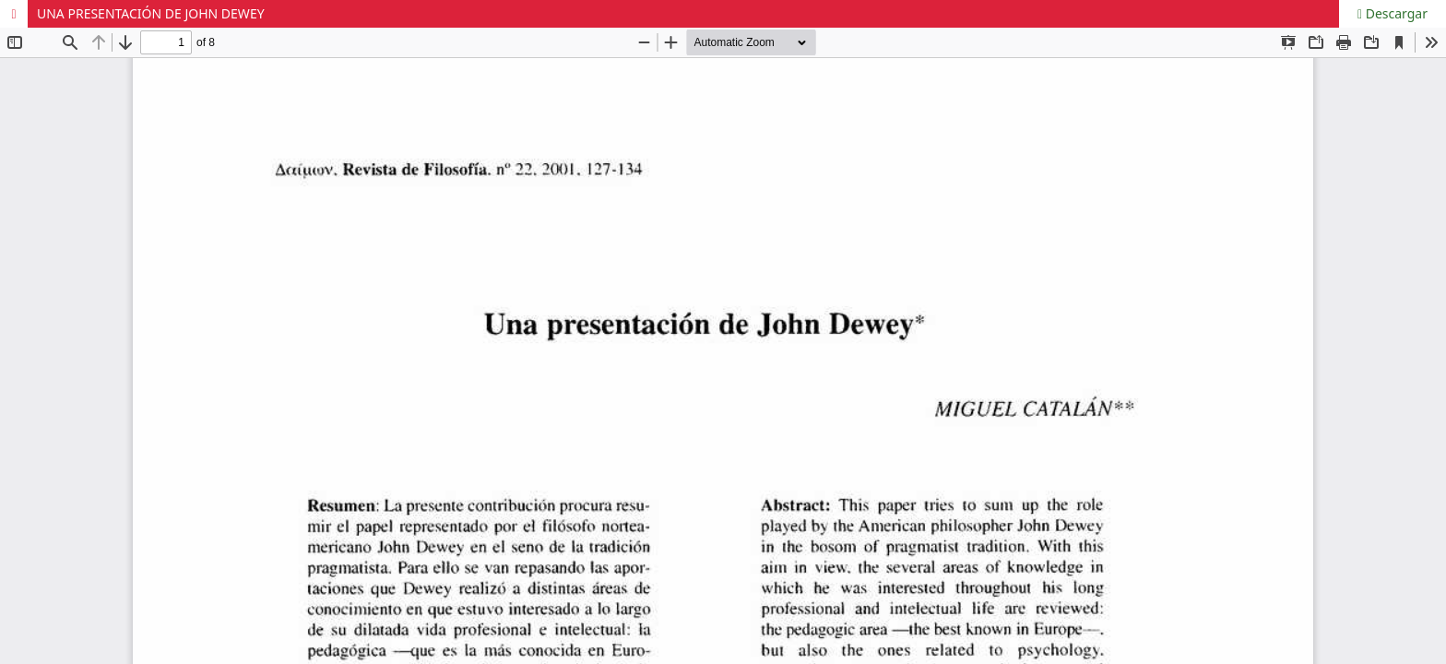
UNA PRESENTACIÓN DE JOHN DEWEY (151, 13)
